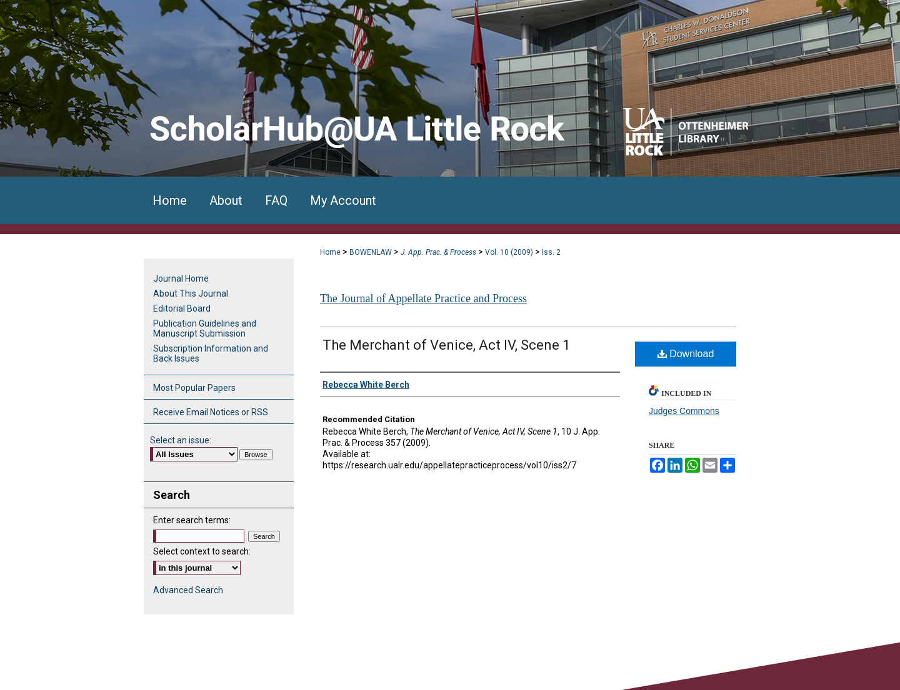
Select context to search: (202, 551)
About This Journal (190, 293)
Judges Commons (684, 411)
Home (330, 252)
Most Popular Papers (194, 388)
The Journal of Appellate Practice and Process (423, 298)
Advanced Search (188, 590)
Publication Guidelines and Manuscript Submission (204, 328)
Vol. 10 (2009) (509, 252)
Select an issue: (180, 440)
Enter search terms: (192, 520)
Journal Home (181, 278)
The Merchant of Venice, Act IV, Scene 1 (446, 345)
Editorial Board (182, 308)
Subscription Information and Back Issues (210, 353)
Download (686, 353)
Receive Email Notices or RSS (210, 412)
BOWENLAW (370, 252)
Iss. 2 (551, 252)
